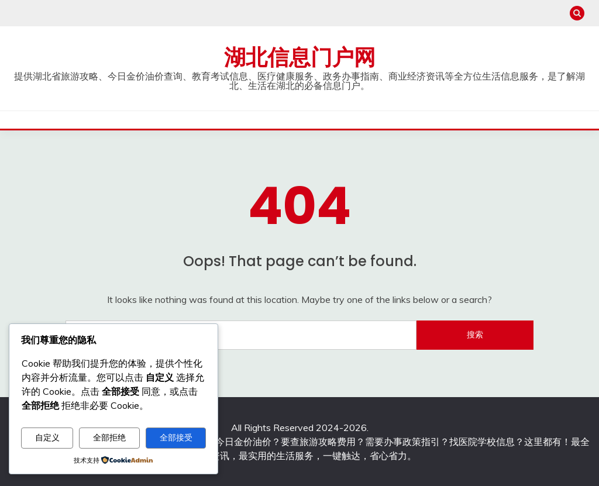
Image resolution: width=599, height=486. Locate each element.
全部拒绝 (109, 437)
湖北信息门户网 (300, 57)
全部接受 (176, 437)
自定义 (47, 437)
